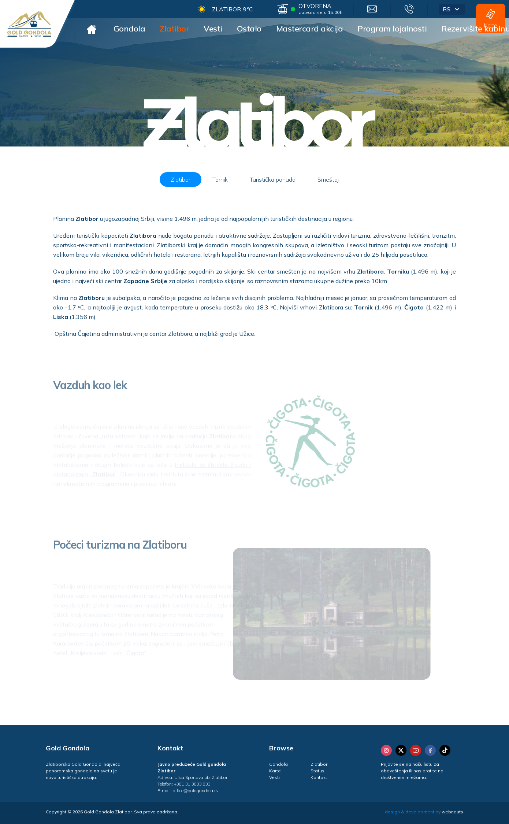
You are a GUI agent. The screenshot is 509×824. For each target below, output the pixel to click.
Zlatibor (174, 28)
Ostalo (249, 28)
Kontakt (319, 777)
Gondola (129, 28)
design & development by (424, 811)
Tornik (220, 179)
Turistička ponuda (273, 179)
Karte (275, 770)
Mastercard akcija (309, 28)
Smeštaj (328, 179)
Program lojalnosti (392, 28)
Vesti (213, 28)
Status (317, 770)
